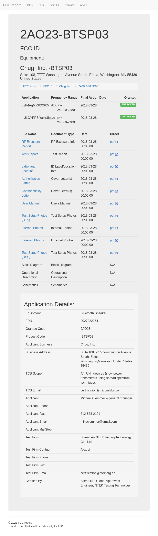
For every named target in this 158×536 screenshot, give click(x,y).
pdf (114, 141)
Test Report (30, 154)
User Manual (31, 203)
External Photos (33, 240)
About (83, 5)
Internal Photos (32, 228)
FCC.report (12, 5)
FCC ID (54, 5)
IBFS (29, 5)
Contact (69, 5)
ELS (41, 5)
